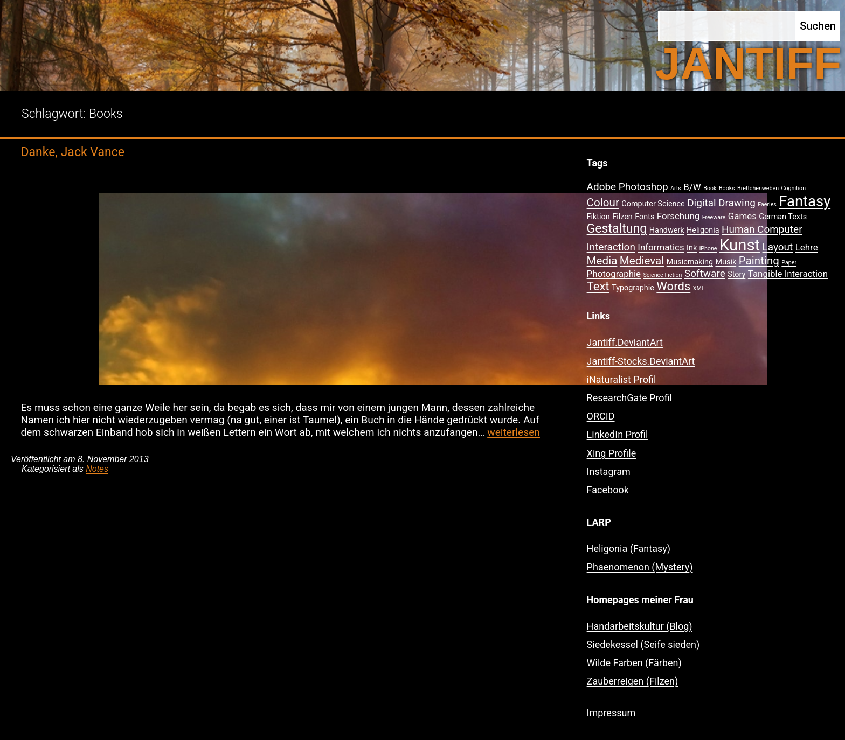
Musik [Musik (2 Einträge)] (725, 262)
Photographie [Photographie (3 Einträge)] (614, 273)
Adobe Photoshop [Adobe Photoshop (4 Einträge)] (627, 186)
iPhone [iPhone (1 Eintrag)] (708, 248)
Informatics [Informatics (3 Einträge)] (661, 247)
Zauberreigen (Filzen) (632, 681)
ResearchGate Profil (629, 397)
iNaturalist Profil (621, 379)
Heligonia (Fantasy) (628, 548)
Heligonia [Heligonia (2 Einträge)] (703, 230)
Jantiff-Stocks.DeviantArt (641, 361)
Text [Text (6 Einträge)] (598, 286)
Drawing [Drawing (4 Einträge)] (737, 203)
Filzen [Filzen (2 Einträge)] (622, 216)
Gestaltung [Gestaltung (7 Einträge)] (617, 228)
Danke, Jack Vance (72, 152)
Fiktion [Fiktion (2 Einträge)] (598, 216)
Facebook (608, 489)
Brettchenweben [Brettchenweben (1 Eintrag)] (758, 188)
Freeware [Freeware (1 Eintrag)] (714, 217)
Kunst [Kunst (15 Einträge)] (739, 245)
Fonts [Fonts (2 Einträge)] (644, 216)
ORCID (601, 416)
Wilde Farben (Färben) (634, 662)
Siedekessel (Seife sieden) (643, 644)
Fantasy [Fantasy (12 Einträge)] (804, 201)
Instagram (609, 471)
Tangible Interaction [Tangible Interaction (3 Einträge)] (788, 273)
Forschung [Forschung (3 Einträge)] (678, 216)
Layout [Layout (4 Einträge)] (778, 247)
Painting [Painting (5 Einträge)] (759, 260)
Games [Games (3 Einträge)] (742, 216)
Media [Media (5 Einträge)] (602, 260)
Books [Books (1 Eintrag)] (727, 188)
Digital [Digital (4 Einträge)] (701, 203)
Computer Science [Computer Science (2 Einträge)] (652, 203)
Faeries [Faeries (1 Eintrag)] (767, 204)
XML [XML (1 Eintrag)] (699, 288)
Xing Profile (611, 453)
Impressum (611, 712)
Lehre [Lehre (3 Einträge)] (806, 247)
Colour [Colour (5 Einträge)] (603, 202)
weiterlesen (513, 432)
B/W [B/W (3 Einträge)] (692, 186)
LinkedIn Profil (617, 434)
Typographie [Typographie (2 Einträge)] (633, 287)
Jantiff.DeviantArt (625, 342)
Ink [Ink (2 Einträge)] (692, 248)
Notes (97, 468)
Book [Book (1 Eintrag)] (709, 188)
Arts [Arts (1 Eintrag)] (675, 188)
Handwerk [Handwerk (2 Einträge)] (666, 230)
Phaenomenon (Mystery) (640, 567)
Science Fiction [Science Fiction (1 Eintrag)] (662, 274)
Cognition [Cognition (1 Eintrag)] (793, 188)
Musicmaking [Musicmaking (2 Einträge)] (690, 262)
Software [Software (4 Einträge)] (704, 273)
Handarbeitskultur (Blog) (639, 626)
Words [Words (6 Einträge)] (673, 286)
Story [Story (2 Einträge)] (736, 274)
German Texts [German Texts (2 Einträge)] (783, 216)
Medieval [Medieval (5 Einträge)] (642, 260)
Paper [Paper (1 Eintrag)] (788, 262)
